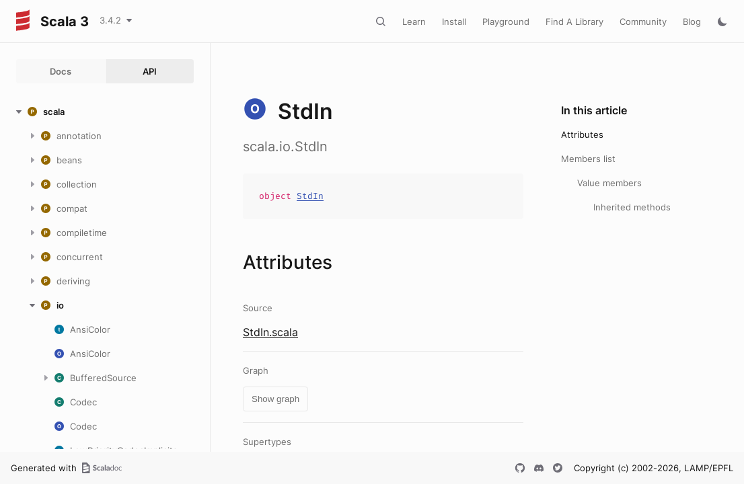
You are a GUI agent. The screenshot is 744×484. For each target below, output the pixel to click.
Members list (588, 158)
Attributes (582, 134)
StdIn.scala (270, 332)
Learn (414, 21)
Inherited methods (632, 207)
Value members (609, 182)
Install (454, 21)
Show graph (275, 399)
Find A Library (574, 21)
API (150, 71)
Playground (505, 21)
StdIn (310, 196)
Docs (60, 71)
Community (643, 21)
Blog (692, 21)
